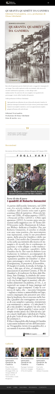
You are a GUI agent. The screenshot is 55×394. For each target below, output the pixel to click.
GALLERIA (23, 387)
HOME (9, 387)
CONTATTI (43, 387)
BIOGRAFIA (33, 387)
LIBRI (15, 387)
